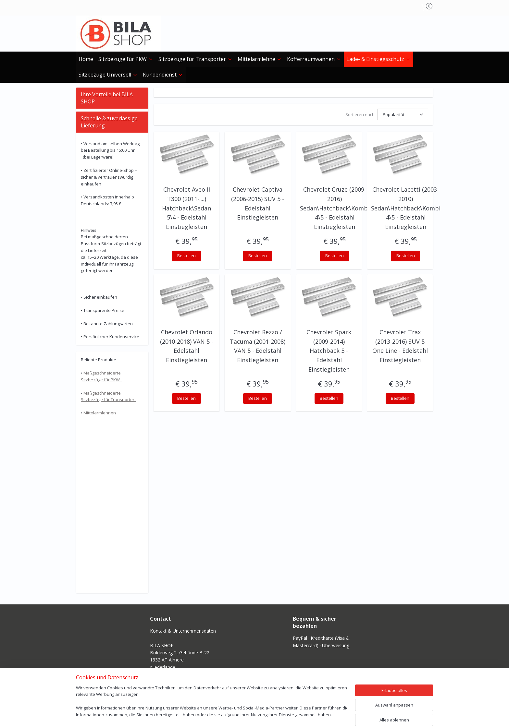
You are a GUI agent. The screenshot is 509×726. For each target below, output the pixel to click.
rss (238, 714)
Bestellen (186, 255)
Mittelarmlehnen (100, 413)
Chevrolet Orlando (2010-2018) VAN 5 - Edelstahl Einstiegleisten (186, 346)
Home (86, 59)
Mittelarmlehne (260, 59)
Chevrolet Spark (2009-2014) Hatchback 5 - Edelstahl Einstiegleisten (328, 350)
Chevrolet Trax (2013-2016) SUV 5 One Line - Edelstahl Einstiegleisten (400, 346)
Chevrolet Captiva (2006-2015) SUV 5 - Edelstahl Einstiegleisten (257, 203)
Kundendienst (163, 74)
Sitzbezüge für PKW (125, 59)
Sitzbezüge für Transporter (195, 59)
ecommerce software (264, 714)
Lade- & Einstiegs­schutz (378, 59)
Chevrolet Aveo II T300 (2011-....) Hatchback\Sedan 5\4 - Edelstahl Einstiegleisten (186, 208)
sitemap (225, 714)
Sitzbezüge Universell (108, 74)
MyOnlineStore (322, 714)
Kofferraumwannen (314, 59)
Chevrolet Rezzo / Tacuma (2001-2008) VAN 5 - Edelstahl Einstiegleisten (257, 346)
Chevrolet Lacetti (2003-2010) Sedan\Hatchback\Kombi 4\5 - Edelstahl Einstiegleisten (406, 208)
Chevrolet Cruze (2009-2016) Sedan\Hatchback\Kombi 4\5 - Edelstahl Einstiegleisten (334, 208)
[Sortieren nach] (403, 114)
